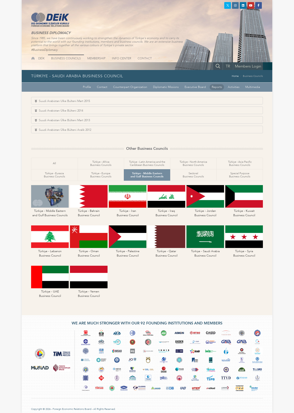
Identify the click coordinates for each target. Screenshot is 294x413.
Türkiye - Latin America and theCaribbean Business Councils (147, 163)
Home (235, 76)
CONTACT (145, 58)
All (54, 163)
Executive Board (195, 87)
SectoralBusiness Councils (193, 175)
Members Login (248, 66)
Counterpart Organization (130, 87)
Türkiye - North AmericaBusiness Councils (193, 163)
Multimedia (252, 87)
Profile (87, 87)
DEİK (41, 58)
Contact (102, 87)
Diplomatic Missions (166, 87)
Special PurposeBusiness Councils (239, 175)
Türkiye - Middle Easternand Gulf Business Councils (147, 175)
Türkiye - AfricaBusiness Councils (101, 163)
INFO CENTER (121, 58)
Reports (217, 87)
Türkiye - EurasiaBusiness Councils (54, 175)
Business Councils (253, 76)
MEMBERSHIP (96, 58)
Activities (234, 87)
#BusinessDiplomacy (44, 50)
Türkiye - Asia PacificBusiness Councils (240, 163)
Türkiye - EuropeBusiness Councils (101, 175)
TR (228, 66)
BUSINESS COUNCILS (66, 58)
